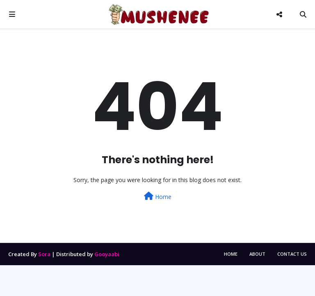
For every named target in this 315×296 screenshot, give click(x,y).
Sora (44, 254)
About (257, 254)
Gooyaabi (106, 254)
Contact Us (292, 254)
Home (157, 196)
